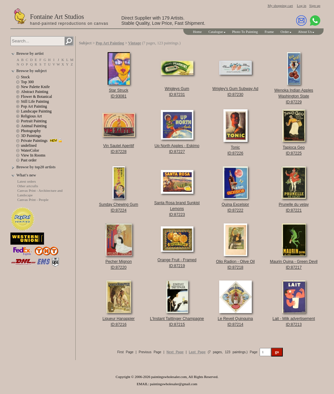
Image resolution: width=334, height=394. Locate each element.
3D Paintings (31, 135)
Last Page (197, 352)
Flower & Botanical (36, 96)
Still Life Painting (35, 101)
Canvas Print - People (33, 200)
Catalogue (215, 32)
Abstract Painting (34, 91)
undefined (29, 145)
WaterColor (30, 150)
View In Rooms (33, 155)
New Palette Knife (35, 86)
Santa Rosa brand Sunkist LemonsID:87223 (177, 209)
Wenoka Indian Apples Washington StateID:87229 (293, 96)
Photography (31, 131)
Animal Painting (34, 126)
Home (197, 32)
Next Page (174, 352)
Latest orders (26, 181)
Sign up (314, 6)
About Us (305, 32)
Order (285, 32)
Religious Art (31, 116)
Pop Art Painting (34, 106)
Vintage (134, 43)
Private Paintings (34, 140)
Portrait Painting (34, 121)
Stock (25, 77)
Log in (301, 6)
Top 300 (27, 82)
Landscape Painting (36, 111)
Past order (29, 160)
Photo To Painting (245, 32)
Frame (269, 32)
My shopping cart (280, 6)
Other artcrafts (27, 186)
